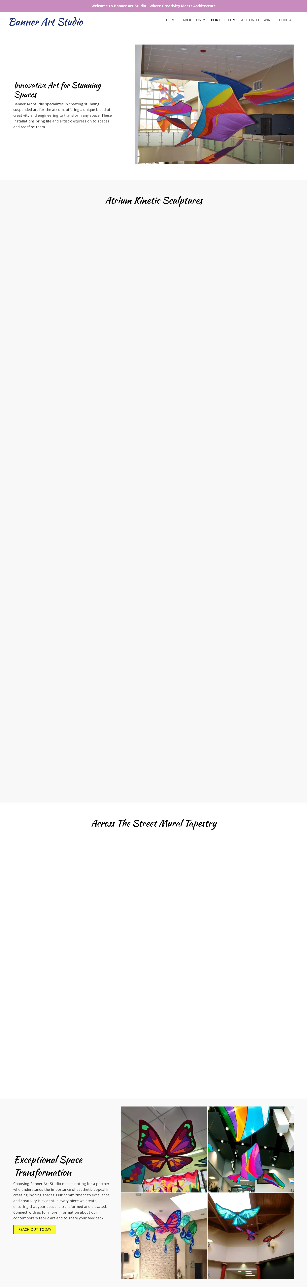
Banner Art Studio (45, 22)
